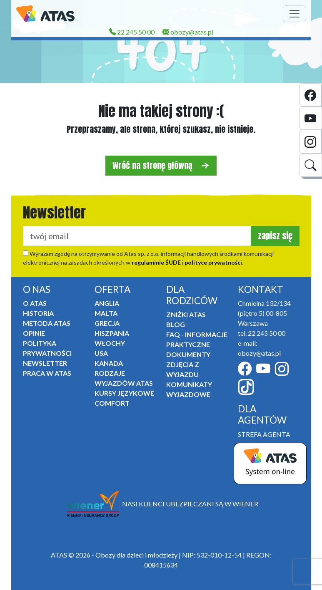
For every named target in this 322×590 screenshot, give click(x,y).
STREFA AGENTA (264, 434)
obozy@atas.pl (187, 32)
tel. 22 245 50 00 (261, 333)
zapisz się (275, 235)
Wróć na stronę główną (161, 165)
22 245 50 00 (132, 32)
